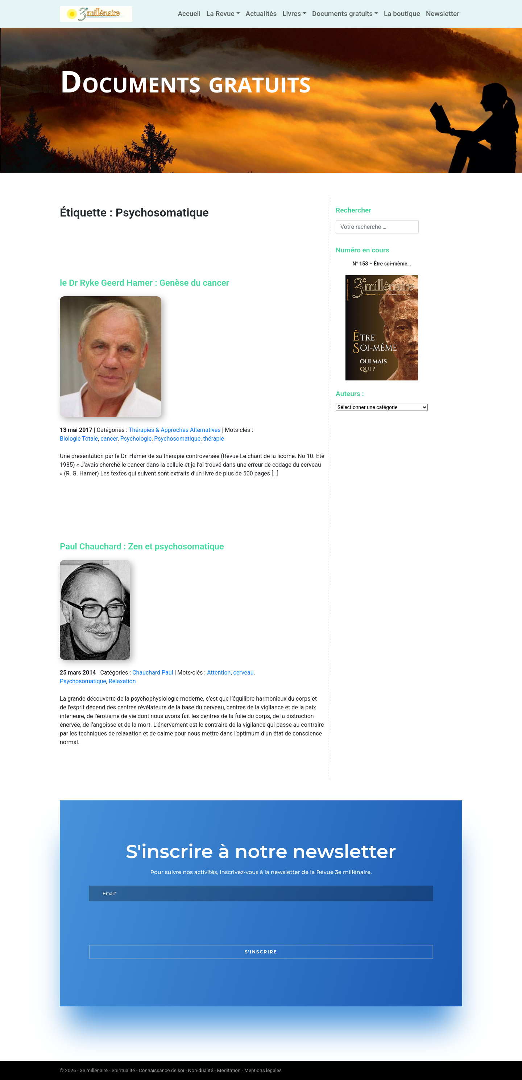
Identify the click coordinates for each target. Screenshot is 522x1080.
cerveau (243, 672)
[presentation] (144, 923)
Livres (291, 13)
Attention (219, 672)
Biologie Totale (79, 438)
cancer (108, 438)
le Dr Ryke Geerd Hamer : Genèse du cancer (144, 283)
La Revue (220, 13)
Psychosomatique (177, 438)
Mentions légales (263, 1070)
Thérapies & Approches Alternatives (174, 429)
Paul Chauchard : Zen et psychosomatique (142, 546)
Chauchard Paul (152, 672)
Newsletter (442, 13)
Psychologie (136, 438)
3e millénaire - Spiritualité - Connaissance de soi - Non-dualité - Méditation (160, 1070)
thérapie (213, 438)
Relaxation (122, 681)
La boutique (402, 13)
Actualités (261, 13)
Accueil (189, 13)
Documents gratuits (342, 13)
